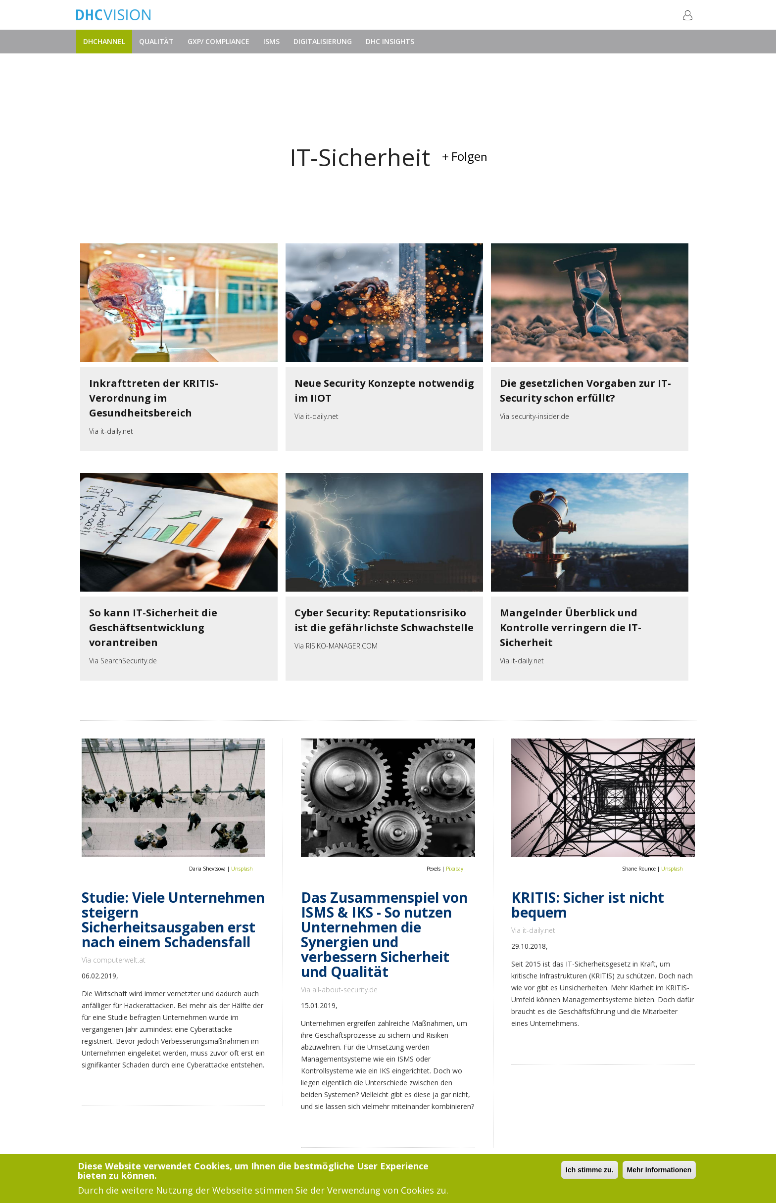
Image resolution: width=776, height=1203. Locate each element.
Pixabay (454, 868)
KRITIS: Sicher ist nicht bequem (587, 905)
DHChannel (104, 41)
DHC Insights (390, 41)
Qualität (156, 41)
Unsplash (242, 868)
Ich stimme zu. (589, 1170)
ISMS (271, 41)
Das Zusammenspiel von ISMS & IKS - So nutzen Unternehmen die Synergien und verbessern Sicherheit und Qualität (384, 934)
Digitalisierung (322, 41)
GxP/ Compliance (218, 41)
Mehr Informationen (659, 1170)
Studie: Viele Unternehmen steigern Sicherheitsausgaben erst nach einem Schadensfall (173, 919)
